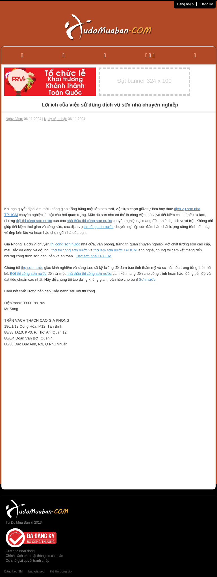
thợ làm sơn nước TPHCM (115, 250)
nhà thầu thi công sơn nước (89, 221)
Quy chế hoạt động (20, 551)
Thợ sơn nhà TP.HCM (93, 256)
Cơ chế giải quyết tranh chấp (27, 561)
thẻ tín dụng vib (60, 571)
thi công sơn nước (98, 227)
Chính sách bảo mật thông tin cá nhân (34, 556)
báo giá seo (36, 571)
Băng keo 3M (13, 571)
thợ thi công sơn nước (69, 250)
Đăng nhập (185, 4)
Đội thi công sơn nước (28, 273)
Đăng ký (206, 4)
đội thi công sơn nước (34, 221)
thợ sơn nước (32, 267)
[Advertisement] (108, 163)
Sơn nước (147, 279)
